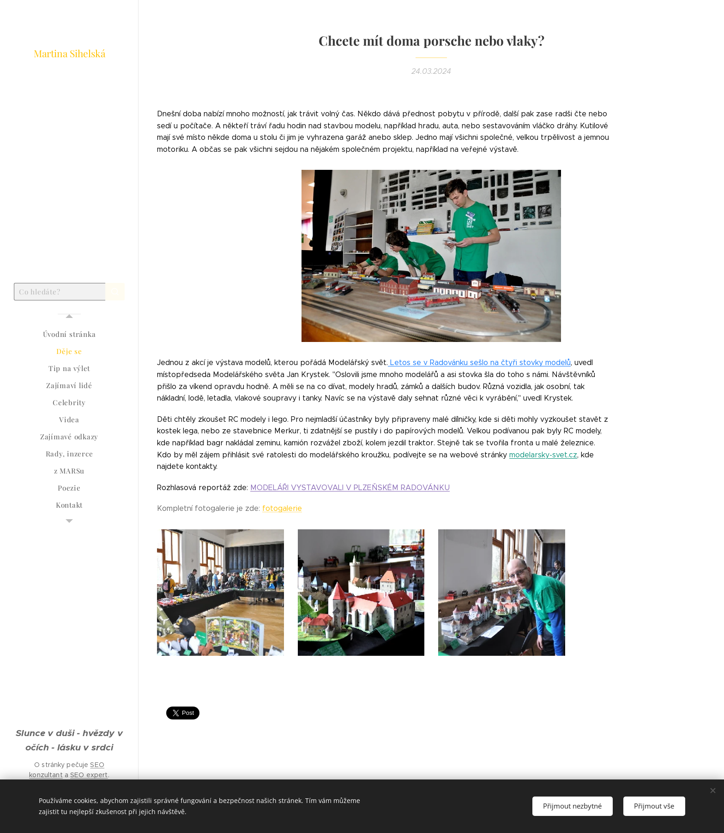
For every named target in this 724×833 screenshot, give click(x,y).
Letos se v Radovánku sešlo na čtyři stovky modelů (479, 362)
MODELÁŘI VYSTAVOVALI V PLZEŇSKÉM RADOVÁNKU (350, 487)
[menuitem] (69, 334)
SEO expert (89, 775)
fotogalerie (282, 508)
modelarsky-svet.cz (543, 454)
